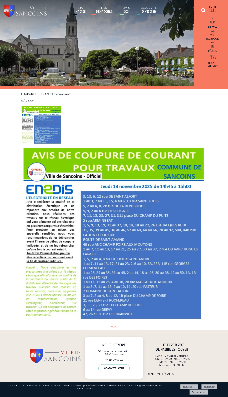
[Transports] (212, 33)
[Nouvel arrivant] (212, 57)
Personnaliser (199, 392)
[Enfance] (212, 21)
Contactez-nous (114, 368)
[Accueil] (25, 10)
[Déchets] (212, 45)
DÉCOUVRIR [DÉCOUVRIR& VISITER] (149, 9)
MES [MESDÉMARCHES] (104, 9)
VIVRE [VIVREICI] (126, 9)
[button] (203, 12)
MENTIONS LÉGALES (160, 373)
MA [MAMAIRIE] (81, 9)
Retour (114, 326)
